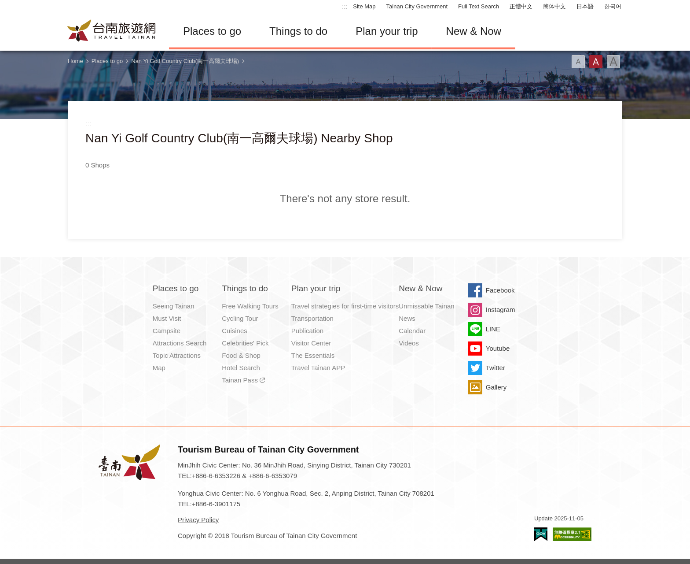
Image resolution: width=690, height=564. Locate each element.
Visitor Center (311, 343)
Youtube (498, 348)
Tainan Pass (240, 380)
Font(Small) (578, 61)
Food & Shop (241, 355)
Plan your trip (387, 31)
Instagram (500, 309)
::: (345, 6)
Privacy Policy (198, 519)
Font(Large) (613, 61)
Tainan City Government (417, 6)
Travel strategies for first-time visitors (345, 306)
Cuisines (234, 330)
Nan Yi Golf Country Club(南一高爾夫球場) (185, 61)
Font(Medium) (595, 61)
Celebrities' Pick (245, 343)
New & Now (473, 31)
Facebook (500, 290)
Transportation (312, 318)
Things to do (298, 31)
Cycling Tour (240, 318)
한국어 (612, 6)
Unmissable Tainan (426, 306)
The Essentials (312, 355)
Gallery (496, 387)
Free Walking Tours (250, 306)
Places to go (212, 31)
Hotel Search (241, 367)
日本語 (585, 6)
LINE (493, 329)
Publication (307, 330)
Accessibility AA (572, 534)
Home (75, 61)
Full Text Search (478, 6)
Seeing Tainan (174, 306)
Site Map (364, 6)
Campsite (166, 330)
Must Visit (167, 318)
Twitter (495, 367)
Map (159, 367)
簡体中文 (554, 6)
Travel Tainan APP (318, 367)
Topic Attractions (177, 355)
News (407, 318)
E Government (540, 534)
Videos (409, 343)
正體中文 (521, 6)
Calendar (412, 330)
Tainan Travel (111, 31)
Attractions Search (180, 343)
